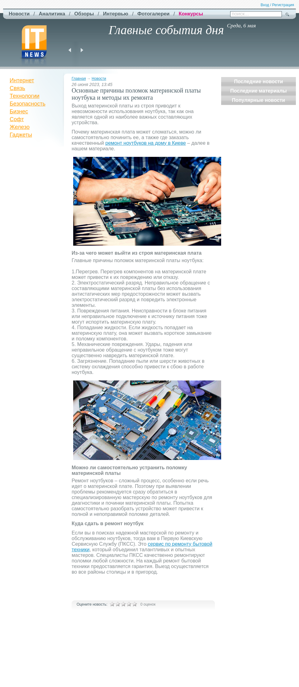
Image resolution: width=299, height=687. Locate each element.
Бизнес (19, 111)
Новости (99, 78)
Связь (17, 88)
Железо (20, 127)
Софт (17, 119)
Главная (79, 78)
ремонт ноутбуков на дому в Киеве (145, 143)
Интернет (22, 80)
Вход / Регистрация (277, 5)
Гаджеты (21, 135)
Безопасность (27, 104)
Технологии (25, 96)
